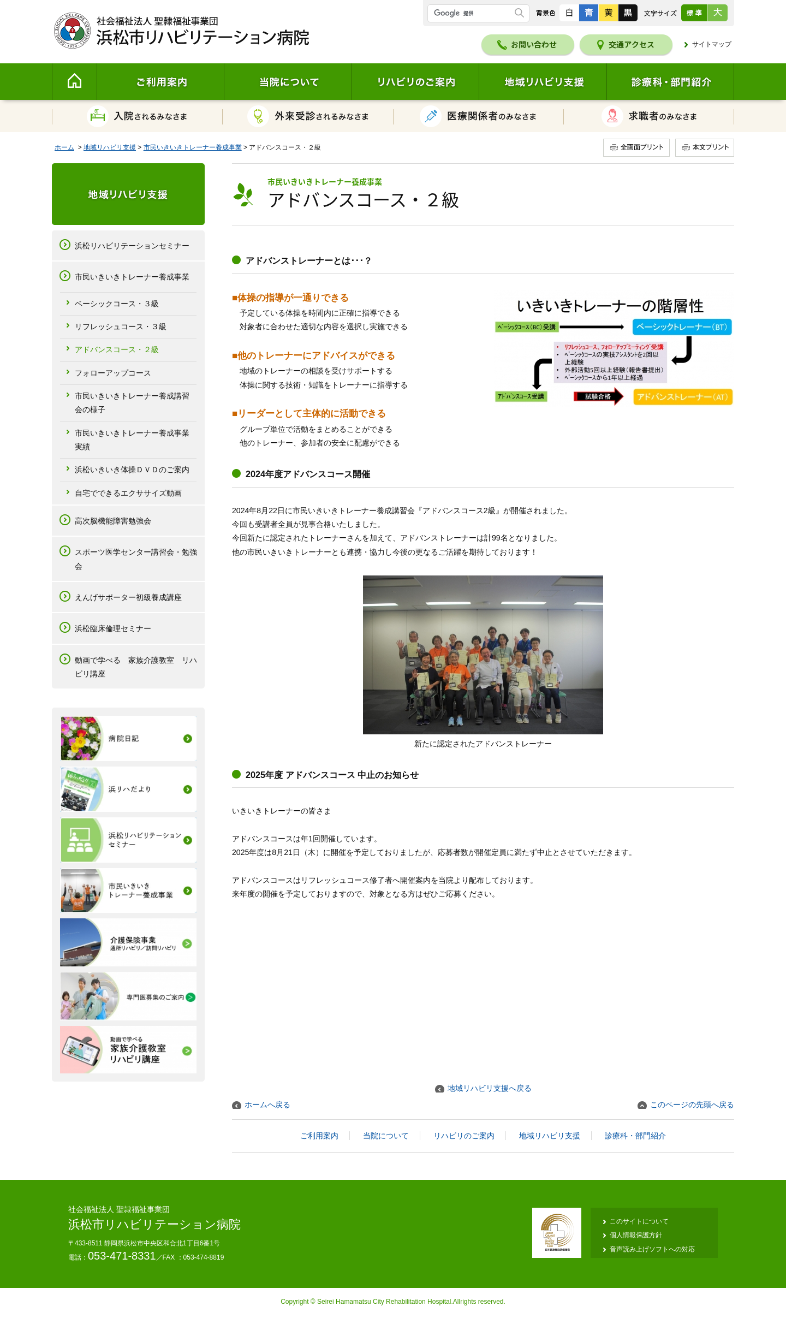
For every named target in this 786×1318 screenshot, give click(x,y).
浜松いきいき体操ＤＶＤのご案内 (132, 469)
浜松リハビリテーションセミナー (132, 245)
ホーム (64, 147)
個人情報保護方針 (636, 1235)
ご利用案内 (160, 81)
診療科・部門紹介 (670, 81)
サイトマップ (711, 44)
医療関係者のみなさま (479, 116)
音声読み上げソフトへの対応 (652, 1249)
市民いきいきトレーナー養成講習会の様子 (132, 402)
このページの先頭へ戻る (692, 1104)
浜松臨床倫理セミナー (113, 628)
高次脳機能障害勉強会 (113, 520)
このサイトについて (639, 1221)
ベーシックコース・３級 (117, 303)
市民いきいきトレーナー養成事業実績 (132, 440)
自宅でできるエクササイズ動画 (128, 493)
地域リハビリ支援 (542, 81)
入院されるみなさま (137, 116)
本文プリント (703, 148)
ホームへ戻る (267, 1104)
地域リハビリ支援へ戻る (490, 1088)
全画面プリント (638, 148)
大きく (717, 12)
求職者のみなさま (649, 116)
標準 (694, 12)
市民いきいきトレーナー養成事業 (193, 147)
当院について (288, 81)
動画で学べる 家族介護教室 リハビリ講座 (136, 667)
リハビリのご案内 (415, 81)
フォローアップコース (113, 373)
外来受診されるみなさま (308, 116)
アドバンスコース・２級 (117, 349)
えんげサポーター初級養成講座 (128, 597)
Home (74, 81)
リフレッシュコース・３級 (120, 326)
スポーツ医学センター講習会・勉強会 (136, 559)
